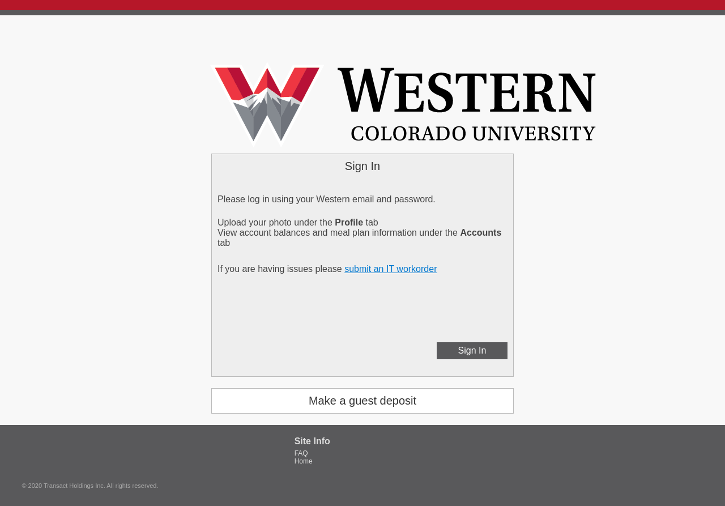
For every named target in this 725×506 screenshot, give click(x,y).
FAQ (301, 453)
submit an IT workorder (390, 269)
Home (304, 461)
